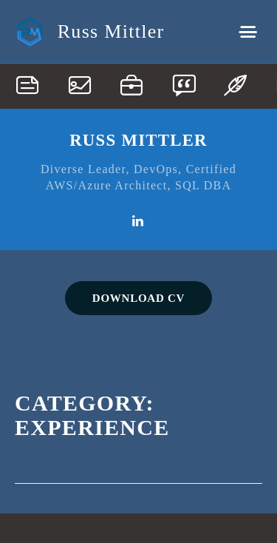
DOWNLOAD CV (138, 298)
